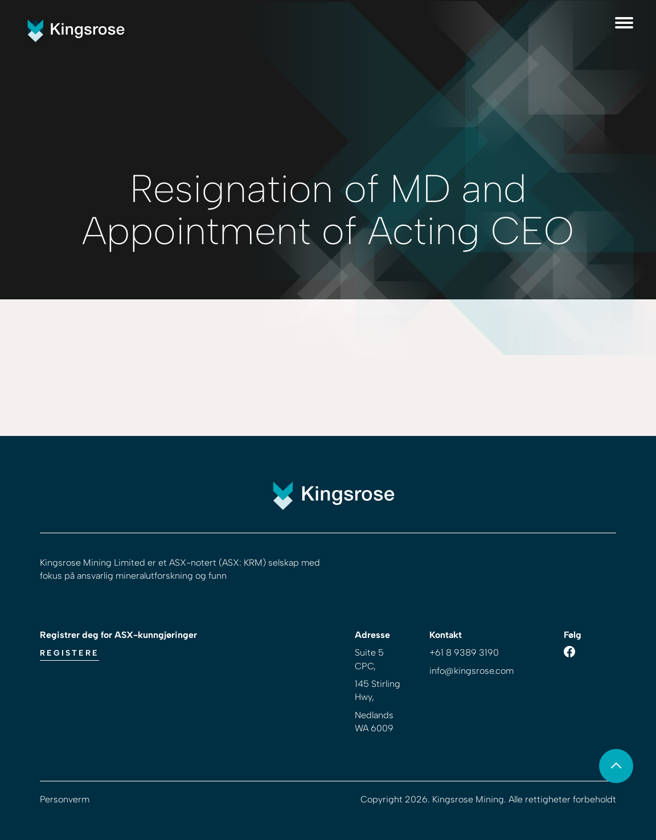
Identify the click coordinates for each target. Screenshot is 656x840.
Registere (69, 653)
